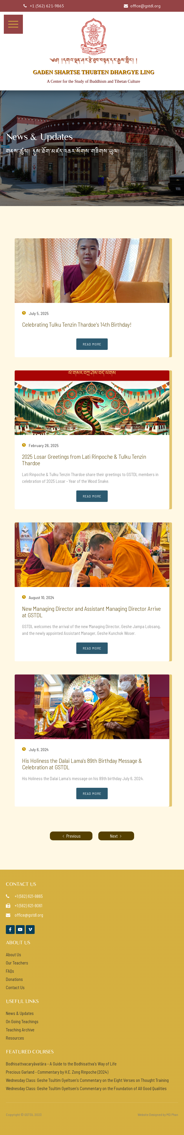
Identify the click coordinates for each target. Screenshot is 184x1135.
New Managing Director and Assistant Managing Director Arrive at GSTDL (91, 611)
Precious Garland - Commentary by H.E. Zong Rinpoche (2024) (57, 1072)
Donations (14, 979)
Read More (92, 344)
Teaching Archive (20, 1029)
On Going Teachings (22, 1021)
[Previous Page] (71, 836)
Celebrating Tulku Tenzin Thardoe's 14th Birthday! (76, 324)
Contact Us (15, 987)
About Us (13, 954)
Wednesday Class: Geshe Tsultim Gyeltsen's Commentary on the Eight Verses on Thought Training (87, 1080)
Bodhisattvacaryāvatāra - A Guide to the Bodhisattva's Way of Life (61, 1063)
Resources (15, 1037)
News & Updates (20, 1013)
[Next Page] (116, 836)
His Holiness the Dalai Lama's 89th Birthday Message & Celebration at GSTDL (82, 763)
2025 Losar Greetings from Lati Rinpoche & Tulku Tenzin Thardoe (84, 459)
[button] (13, 24)
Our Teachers (17, 962)
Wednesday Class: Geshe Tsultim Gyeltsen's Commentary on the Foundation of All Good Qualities (86, 1088)
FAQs (10, 971)
